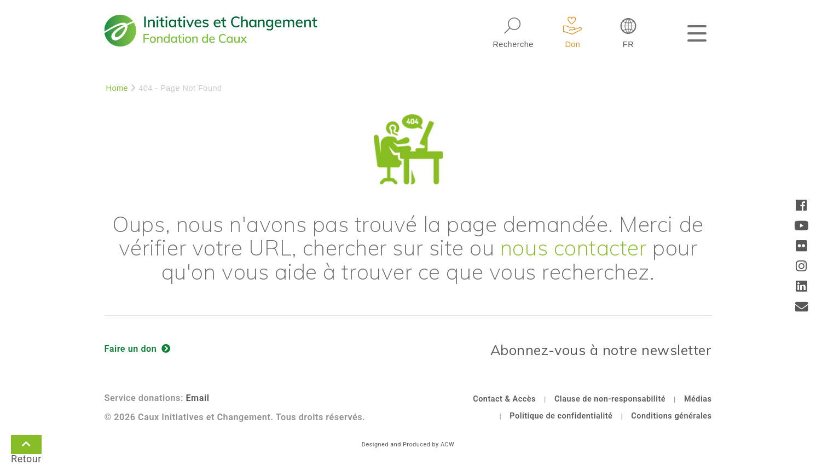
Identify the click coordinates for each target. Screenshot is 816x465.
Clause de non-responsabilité (609, 399)
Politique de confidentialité (561, 416)
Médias (698, 399)
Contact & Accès (504, 399)
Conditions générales (671, 416)
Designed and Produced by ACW (408, 444)
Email (197, 398)
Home (117, 88)
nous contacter (573, 247)
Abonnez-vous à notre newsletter (601, 349)
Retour (26, 446)
